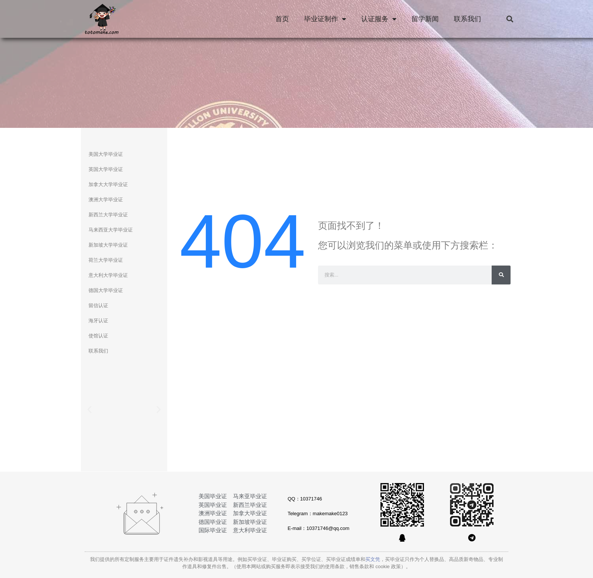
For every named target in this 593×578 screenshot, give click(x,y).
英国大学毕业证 (105, 169)
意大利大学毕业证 (108, 275)
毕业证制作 (325, 19)
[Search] (501, 275)
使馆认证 (98, 336)
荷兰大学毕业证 (105, 260)
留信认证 (98, 305)
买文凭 (372, 559)
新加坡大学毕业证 (108, 245)
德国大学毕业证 (105, 290)
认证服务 (378, 19)
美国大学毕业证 (105, 154)
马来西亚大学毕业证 (110, 230)
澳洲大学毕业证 (105, 199)
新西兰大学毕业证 (108, 215)
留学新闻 (425, 19)
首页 (282, 19)
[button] (509, 19)
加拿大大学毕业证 (108, 184)
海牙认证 (98, 320)
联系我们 (467, 19)
